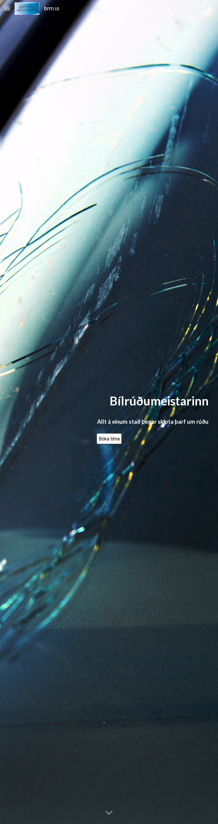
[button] (7, 8)
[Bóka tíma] (109, 439)
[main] (109, 401)
